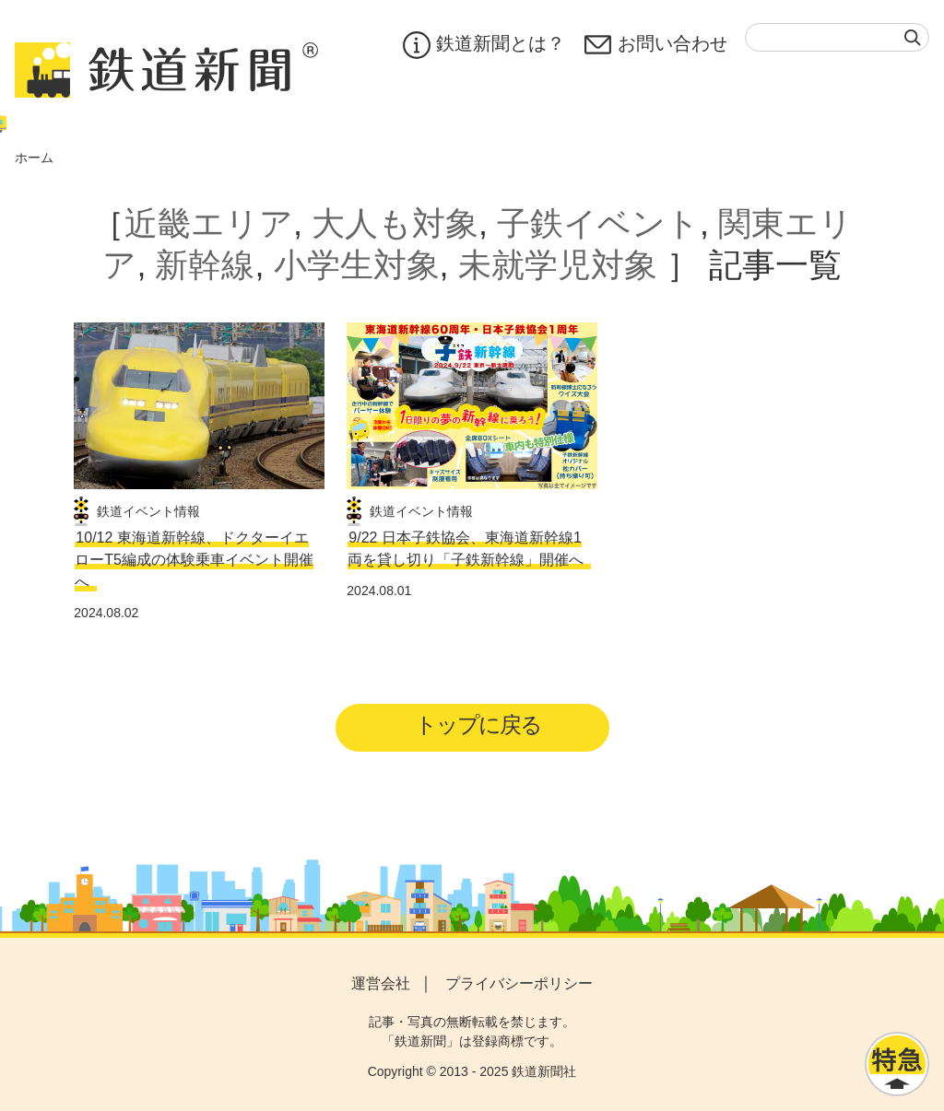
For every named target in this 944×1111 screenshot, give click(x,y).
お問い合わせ (655, 45)
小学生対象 (357, 265)
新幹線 (204, 265)
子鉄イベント (598, 223)
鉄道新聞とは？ (482, 45)
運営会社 (380, 983)
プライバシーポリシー (519, 983)
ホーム (34, 157)
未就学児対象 (557, 265)
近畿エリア (208, 223)
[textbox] (837, 37)
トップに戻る (478, 724)
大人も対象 (395, 223)
